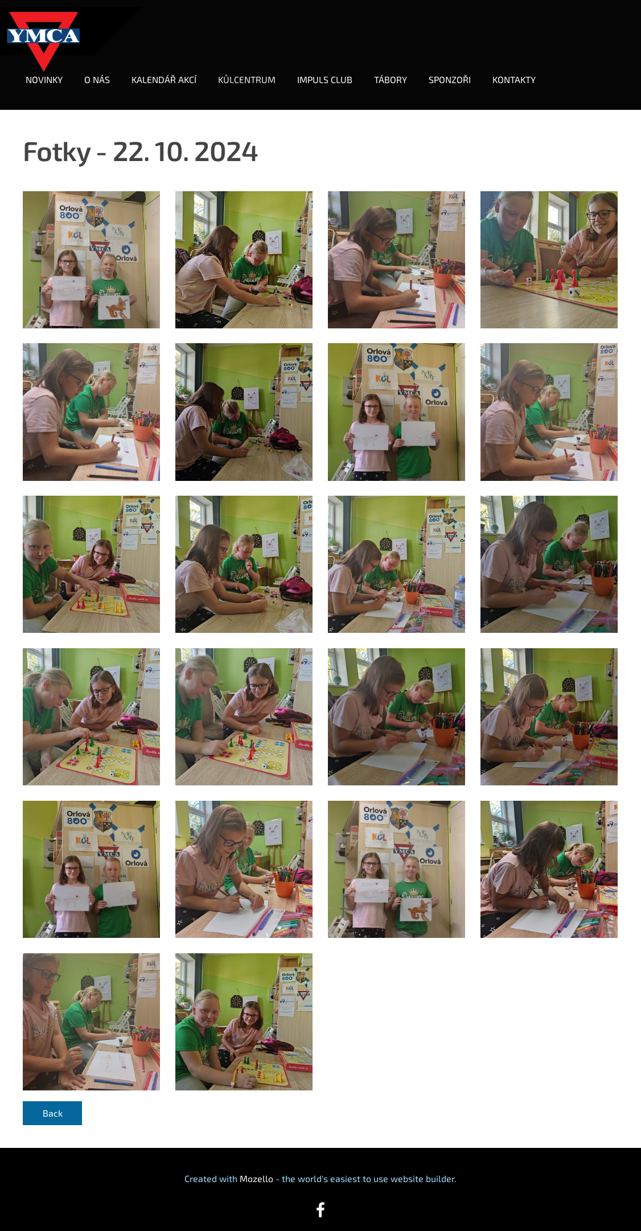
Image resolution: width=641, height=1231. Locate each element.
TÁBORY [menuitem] (397, 72)
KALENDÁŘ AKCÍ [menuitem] (170, 72)
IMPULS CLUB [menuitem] (331, 72)
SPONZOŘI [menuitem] (456, 72)
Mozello (256, 1165)
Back (53, 1099)
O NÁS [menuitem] (104, 72)
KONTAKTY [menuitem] (521, 72)
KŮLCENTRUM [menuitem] (253, 72)
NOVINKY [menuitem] (50, 72)
